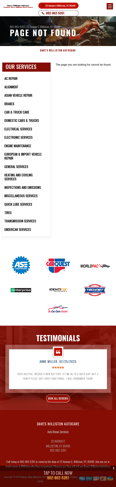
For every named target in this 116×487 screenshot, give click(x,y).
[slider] (58, 369)
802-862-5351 (55, 13)
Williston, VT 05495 (50, 27)
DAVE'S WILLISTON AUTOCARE (58, 50)
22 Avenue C (33, 27)
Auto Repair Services (58, 434)
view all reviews (58, 400)
